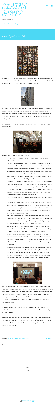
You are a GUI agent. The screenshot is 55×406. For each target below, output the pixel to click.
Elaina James (14, 9)
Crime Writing (12, 339)
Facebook (40, 24)
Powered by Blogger (27, 401)
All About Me (6, 24)
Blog (16, 24)
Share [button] (48, 339)
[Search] (47, 3)
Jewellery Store (27, 24)
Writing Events (23, 339)
